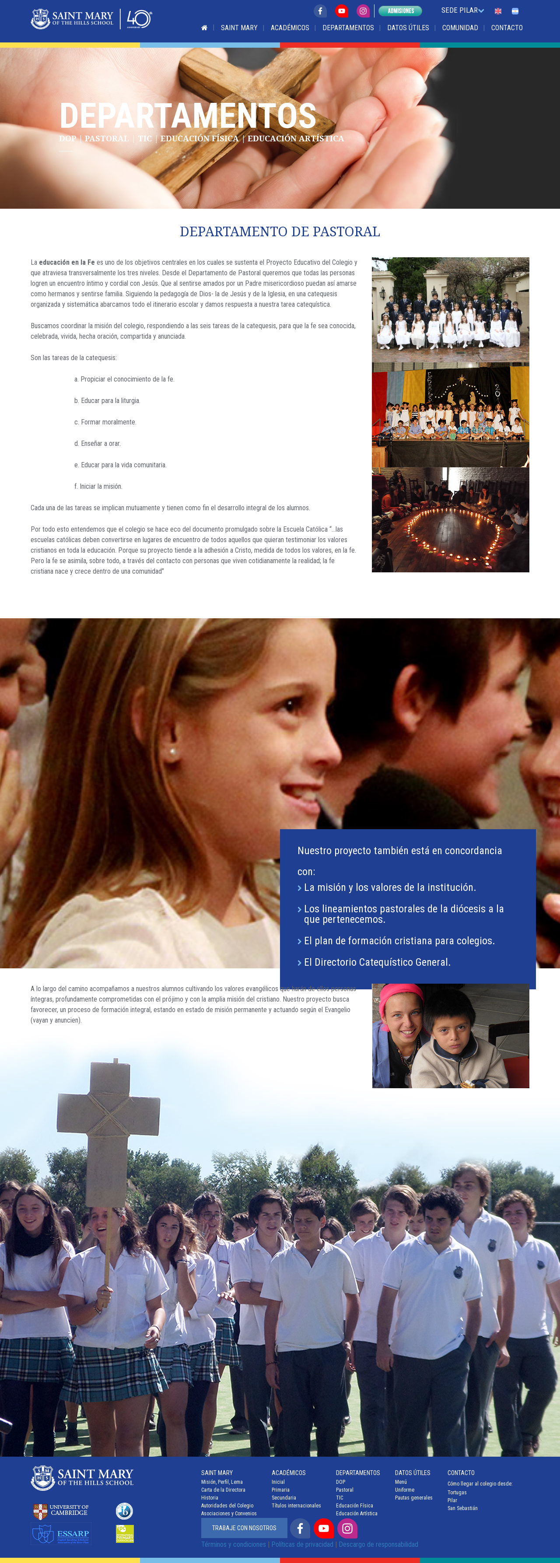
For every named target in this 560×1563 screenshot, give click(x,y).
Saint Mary (239, 28)
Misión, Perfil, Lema (222, 1482)
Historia (209, 1498)
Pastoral (345, 1490)
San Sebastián (463, 1508)
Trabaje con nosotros (244, 1527)
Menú (401, 1482)
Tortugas (457, 1492)
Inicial (278, 1482)
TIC (339, 1498)
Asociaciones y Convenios (229, 1513)
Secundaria (284, 1498)
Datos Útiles (408, 28)
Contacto (507, 28)
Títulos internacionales (296, 1506)
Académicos (290, 28)
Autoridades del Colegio (227, 1506)
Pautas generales (414, 1498)
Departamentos (348, 28)
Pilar (452, 1500)
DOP (340, 1482)
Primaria (281, 1490)
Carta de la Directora (223, 1490)
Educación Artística (357, 1513)
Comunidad (460, 28)
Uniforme (404, 1490)
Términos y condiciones (233, 1544)
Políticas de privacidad (302, 1544)
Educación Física (354, 1506)
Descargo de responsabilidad (378, 1544)
